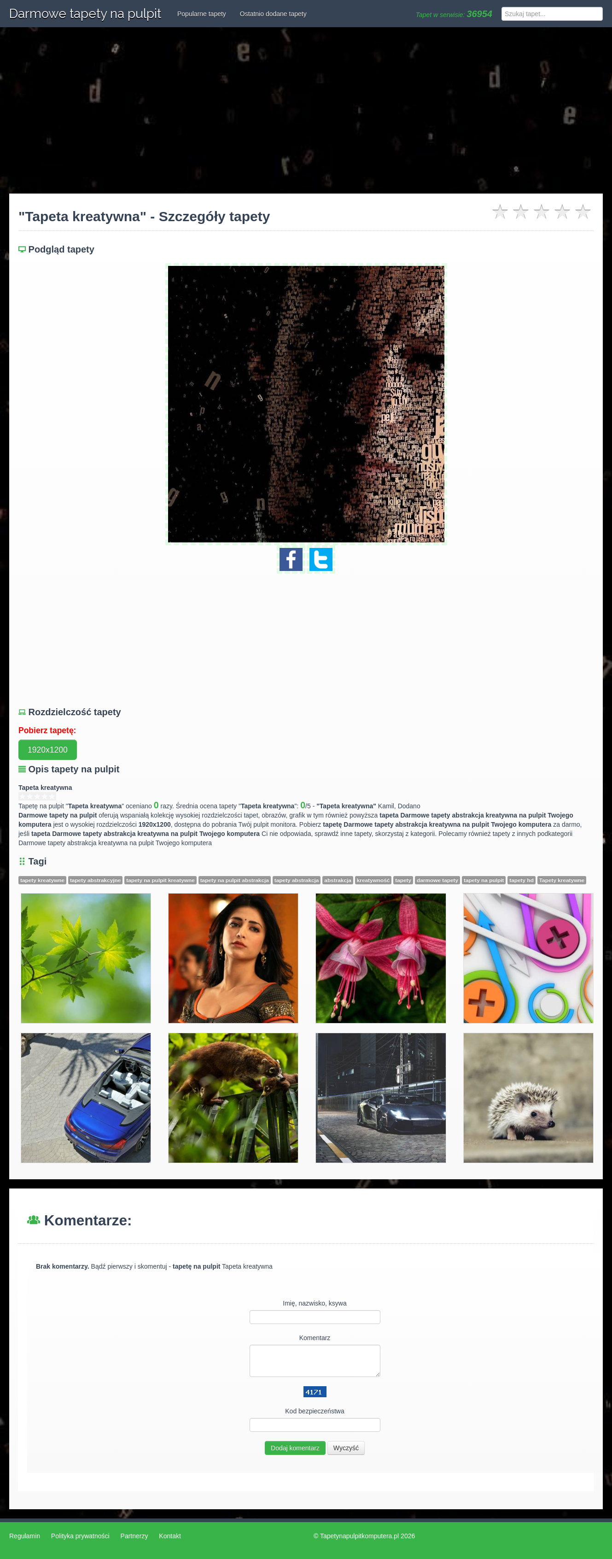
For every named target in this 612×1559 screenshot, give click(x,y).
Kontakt (170, 1536)
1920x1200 (48, 749)
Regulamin (24, 1536)
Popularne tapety (201, 14)
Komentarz (315, 1337)
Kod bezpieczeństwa (314, 1411)
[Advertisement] (306, 110)
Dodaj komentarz (295, 1448)
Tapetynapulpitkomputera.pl (359, 1536)
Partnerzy (134, 1536)
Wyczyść (346, 1448)
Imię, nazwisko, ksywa (314, 1303)
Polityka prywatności (80, 1536)
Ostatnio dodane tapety (273, 14)
